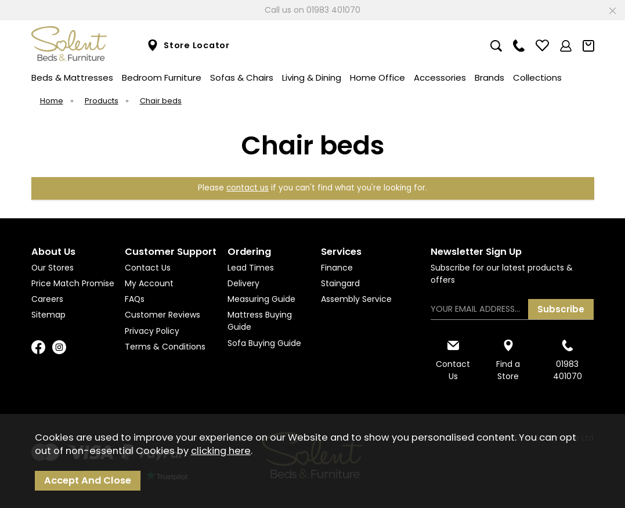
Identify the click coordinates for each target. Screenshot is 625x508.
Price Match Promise (72, 283)
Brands (489, 77)
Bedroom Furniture (161, 77)
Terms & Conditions (165, 346)
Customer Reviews (162, 314)
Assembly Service (356, 299)
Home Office (377, 77)
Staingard (340, 283)
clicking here (221, 450)
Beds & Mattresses (72, 77)
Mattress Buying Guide (259, 321)
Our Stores (52, 267)
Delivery (243, 283)
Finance (337, 267)
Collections (537, 77)
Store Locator (188, 45)
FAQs (134, 299)
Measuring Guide (261, 299)
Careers (47, 299)
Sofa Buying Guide (264, 343)
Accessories (440, 77)
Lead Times (250, 267)
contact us (247, 187)
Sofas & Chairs (241, 77)
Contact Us (148, 267)
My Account (149, 283)
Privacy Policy (152, 331)
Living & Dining (311, 77)
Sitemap (48, 314)
